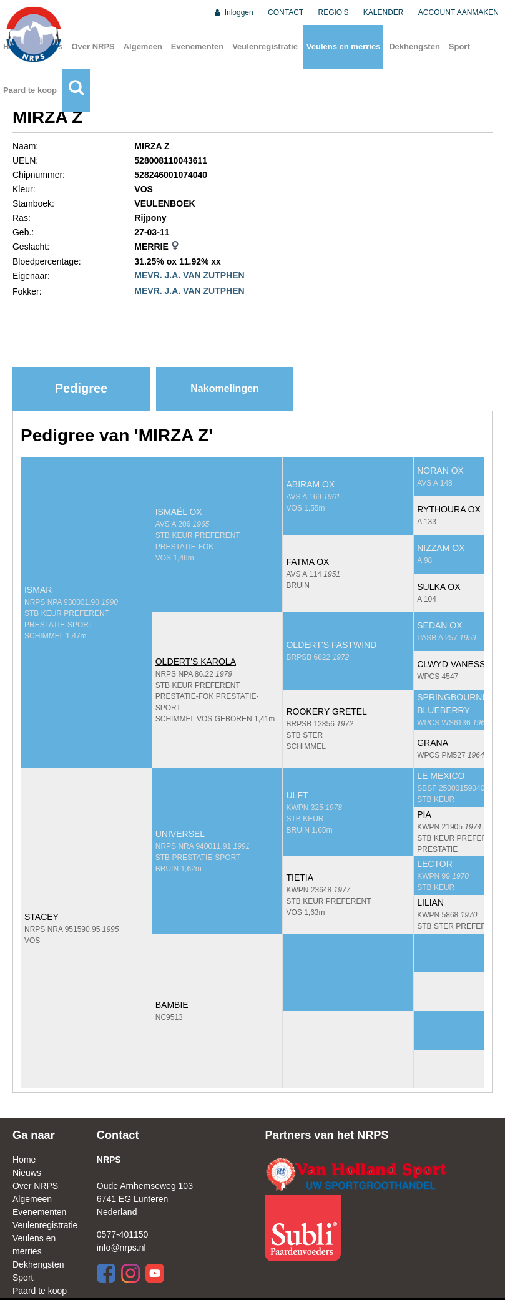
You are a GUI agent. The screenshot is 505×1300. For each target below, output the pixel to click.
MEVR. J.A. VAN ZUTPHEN (189, 275)
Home (24, 1160)
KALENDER (383, 12)
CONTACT (285, 12)
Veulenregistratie (265, 46)
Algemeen (143, 46)
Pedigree (81, 388)
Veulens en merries (343, 46)
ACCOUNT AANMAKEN (458, 12)
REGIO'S (333, 12)
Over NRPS (92, 46)
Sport (459, 46)
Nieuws (26, 1173)
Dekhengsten (414, 46)
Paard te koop (30, 90)
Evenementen (197, 46)
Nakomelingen (224, 388)
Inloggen (233, 12)
